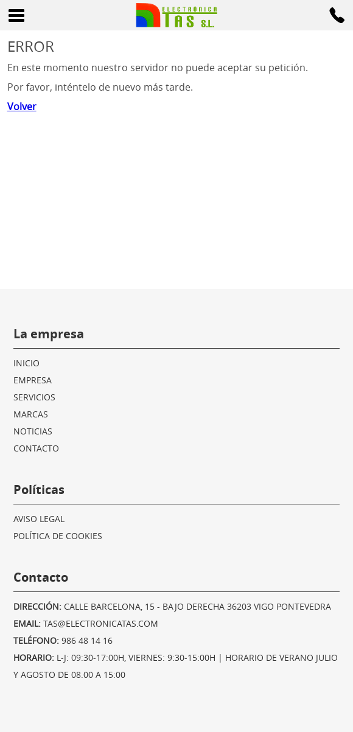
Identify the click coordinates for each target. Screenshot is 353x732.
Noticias (32, 431)
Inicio (26, 363)
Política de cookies (57, 536)
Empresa (32, 380)
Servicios (34, 397)
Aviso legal (39, 519)
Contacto (36, 448)
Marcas (30, 414)
